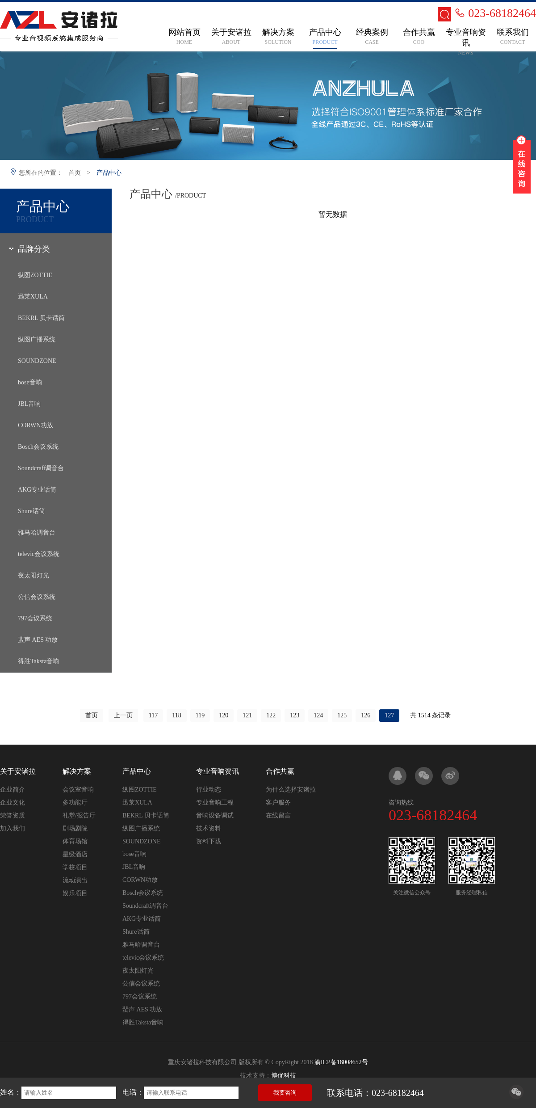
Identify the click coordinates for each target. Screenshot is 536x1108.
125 (342, 715)
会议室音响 (78, 789)
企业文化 (12, 802)
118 (176, 715)
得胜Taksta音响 (38, 661)
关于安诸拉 (18, 771)
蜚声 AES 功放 (38, 639)
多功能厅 (75, 802)
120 (223, 715)
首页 (74, 172)
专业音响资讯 (217, 771)
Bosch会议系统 (38, 446)
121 (247, 715)
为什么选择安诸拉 (291, 789)
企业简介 (12, 789)
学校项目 (75, 867)
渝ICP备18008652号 (341, 1062)
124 (318, 715)
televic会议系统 (38, 554)
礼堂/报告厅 (79, 815)
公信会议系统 (36, 597)
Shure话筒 (31, 511)
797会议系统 (35, 618)
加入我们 (12, 828)
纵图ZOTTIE (35, 275)
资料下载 (208, 841)
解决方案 (77, 771)
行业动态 (208, 789)
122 (271, 715)
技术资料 (208, 828)
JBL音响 (29, 403)
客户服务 (278, 802)
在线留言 (278, 815)
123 (294, 715)
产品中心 (108, 172)
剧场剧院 (75, 828)
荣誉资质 (12, 815)
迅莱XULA (33, 296)
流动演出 (75, 880)
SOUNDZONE (37, 361)
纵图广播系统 (36, 339)
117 (153, 715)
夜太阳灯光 (33, 575)
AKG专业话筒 (37, 489)
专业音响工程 (215, 802)
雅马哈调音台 (36, 532)
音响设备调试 (215, 815)
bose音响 (30, 382)
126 (365, 715)
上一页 (123, 715)
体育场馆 (75, 841)
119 (200, 715)
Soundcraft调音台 (41, 468)
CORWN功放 (35, 425)
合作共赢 (280, 771)
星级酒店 (75, 854)
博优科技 (283, 1075)
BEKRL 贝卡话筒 (41, 318)
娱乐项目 (75, 893)
